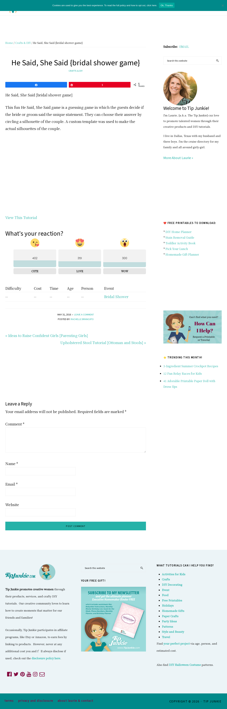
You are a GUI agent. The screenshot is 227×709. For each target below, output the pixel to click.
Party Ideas (169, 621)
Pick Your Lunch (176, 249)
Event (165, 590)
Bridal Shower (116, 296)
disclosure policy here (46, 658)
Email (11, 484)
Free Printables (172, 600)
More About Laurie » (178, 157)
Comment (14, 423)
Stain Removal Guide (179, 237)
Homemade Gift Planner (182, 254)
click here (151, 5)
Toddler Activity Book (180, 243)
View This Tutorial (21, 217)
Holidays (168, 605)
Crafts (166, 579)
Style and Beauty (173, 631)
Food (165, 595)
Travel (166, 637)
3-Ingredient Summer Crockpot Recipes (190, 366)
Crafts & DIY (76, 70)
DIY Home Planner (178, 232)
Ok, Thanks (167, 5)
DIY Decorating (172, 584)
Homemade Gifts (173, 611)
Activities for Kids (173, 574)
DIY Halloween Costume (185, 665)
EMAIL (184, 47)
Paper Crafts (170, 616)
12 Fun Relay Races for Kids (182, 373)
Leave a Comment (84, 314)
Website (12, 504)
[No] (222, 5)
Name (11, 463)
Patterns (167, 626)
